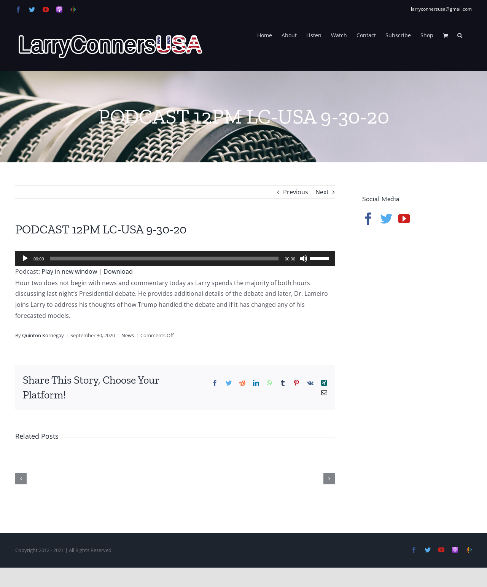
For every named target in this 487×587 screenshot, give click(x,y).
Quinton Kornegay (43, 335)
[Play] (25, 258)
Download (118, 271)
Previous (295, 192)
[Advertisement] (419, 361)
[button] (459, 35)
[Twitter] (386, 219)
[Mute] (303, 258)
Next (322, 192)
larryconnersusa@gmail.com (441, 9)
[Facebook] (368, 219)
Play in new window (69, 271)
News (127, 335)
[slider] (164, 258)
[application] (175, 258)
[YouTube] (404, 219)
